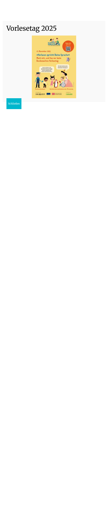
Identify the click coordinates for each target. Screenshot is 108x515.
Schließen (14, 103)
